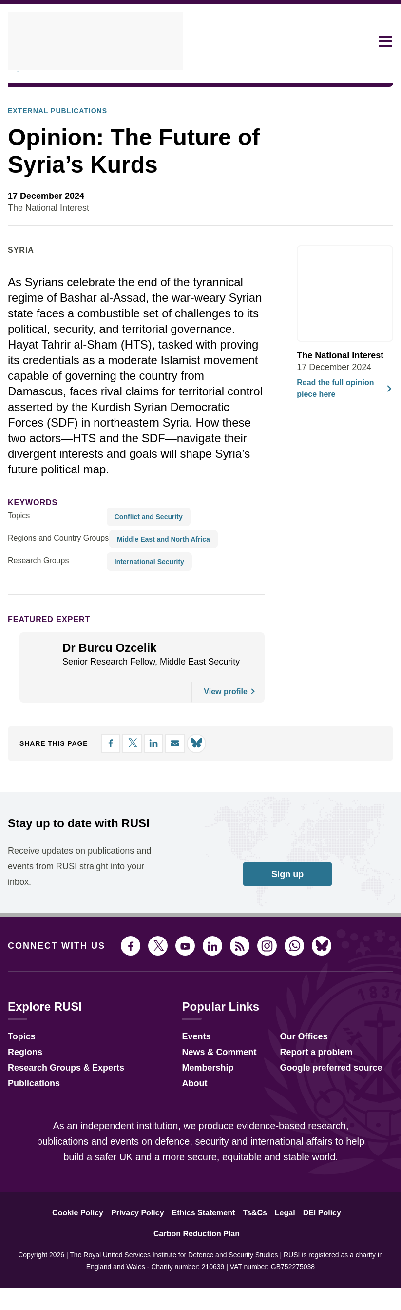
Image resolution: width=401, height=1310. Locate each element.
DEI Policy (269, 1228)
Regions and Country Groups (55, 554)
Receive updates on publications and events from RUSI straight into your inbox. (82, 881)
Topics (19, 531)
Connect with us (51, 961)
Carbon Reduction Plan (333, 1228)
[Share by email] (164, 759)
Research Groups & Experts (59, 1082)
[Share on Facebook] (100, 759)
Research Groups (36, 576)
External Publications (51, 110)
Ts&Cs (208, 1228)
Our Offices (295, 1050)
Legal (236, 1228)
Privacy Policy (98, 1228)
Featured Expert (42, 635)
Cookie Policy (43, 1228)
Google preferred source (321, 1082)
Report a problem (308, 1066)
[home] (95, 41)
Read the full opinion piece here (345, 388)
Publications (31, 1097)
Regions (23, 1066)
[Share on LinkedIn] (143, 759)
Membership (200, 1082)
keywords (28, 518)
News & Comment (211, 1066)
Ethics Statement (160, 1228)
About (188, 1097)
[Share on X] (122, 759)
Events (190, 1050)
